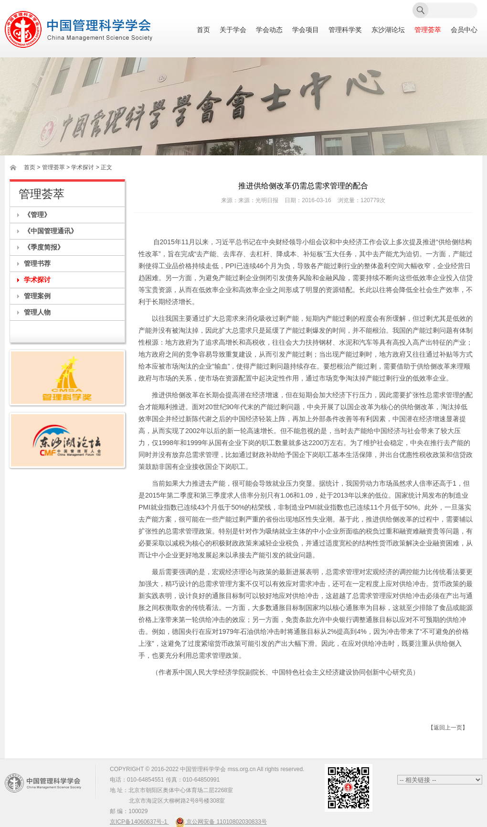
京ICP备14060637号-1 (139, 821)
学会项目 (305, 29)
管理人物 (37, 312)
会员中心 (464, 29)
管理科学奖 (345, 29)
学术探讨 (37, 279)
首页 (203, 29)
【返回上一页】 (448, 727)
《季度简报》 (44, 247)
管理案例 (37, 296)
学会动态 (269, 29)
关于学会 (233, 29)
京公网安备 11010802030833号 (221, 821)
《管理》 (37, 214)
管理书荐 (37, 263)
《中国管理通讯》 (50, 231)
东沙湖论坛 (388, 29)
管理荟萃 (427, 29)
